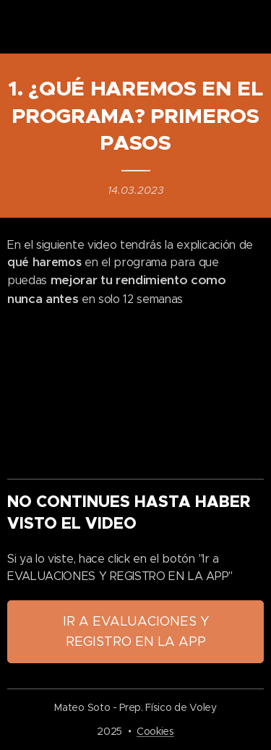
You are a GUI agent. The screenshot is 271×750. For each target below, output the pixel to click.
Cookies (155, 731)
